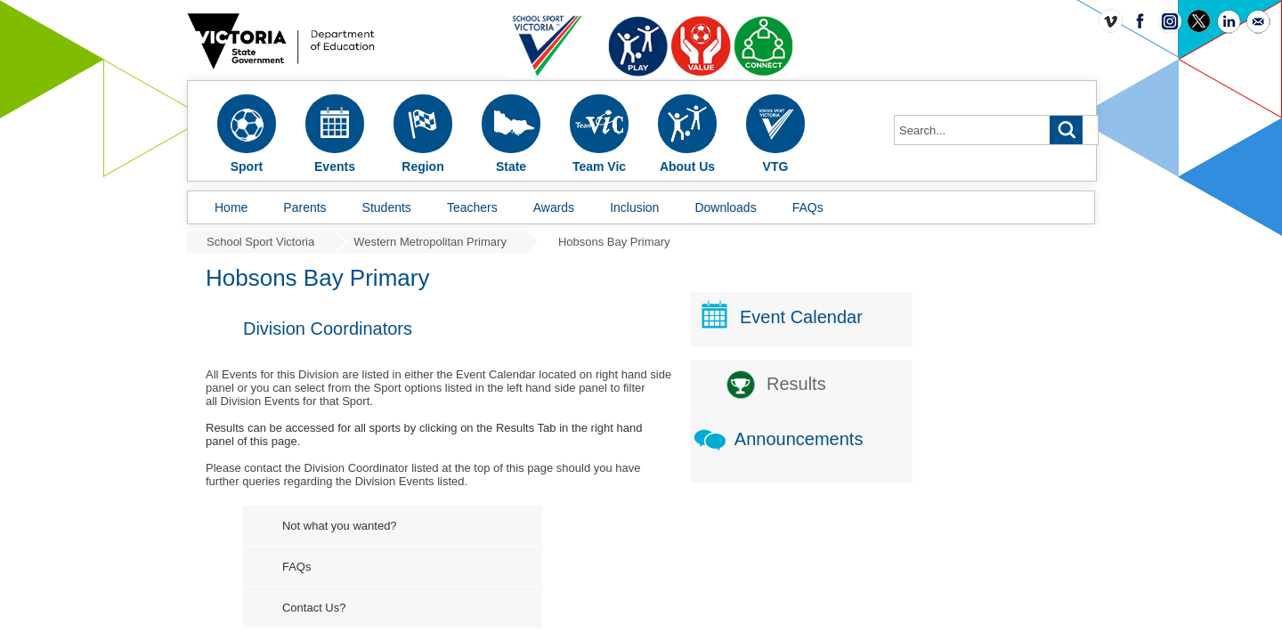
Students (386, 207)
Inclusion (634, 207)
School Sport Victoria (260, 241)
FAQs (808, 207)
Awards (553, 207)
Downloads (725, 207)
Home (231, 207)
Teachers (472, 207)
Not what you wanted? (475, 525)
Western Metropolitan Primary (430, 241)
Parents (304, 207)
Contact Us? (450, 607)
